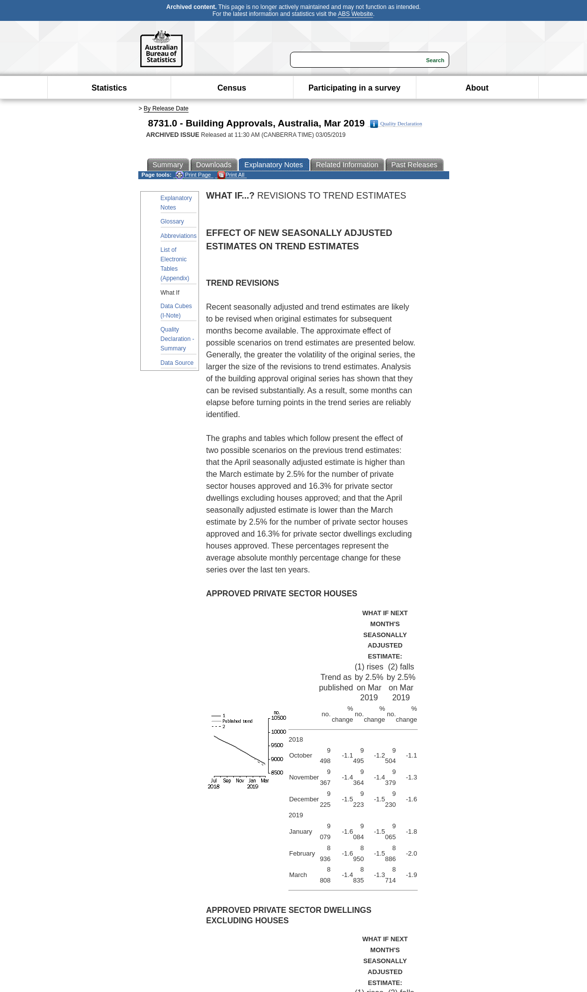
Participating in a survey (354, 88)
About (477, 88)
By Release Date (166, 108)
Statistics (109, 88)
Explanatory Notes (176, 203)
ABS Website (355, 13)
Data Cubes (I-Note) (176, 311)
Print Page (193, 175)
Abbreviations (179, 235)
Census (231, 88)
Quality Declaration (396, 124)
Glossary (172, 221)
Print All (230, 175)
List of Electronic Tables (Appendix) (175, 264)
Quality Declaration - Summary (178, 339)
